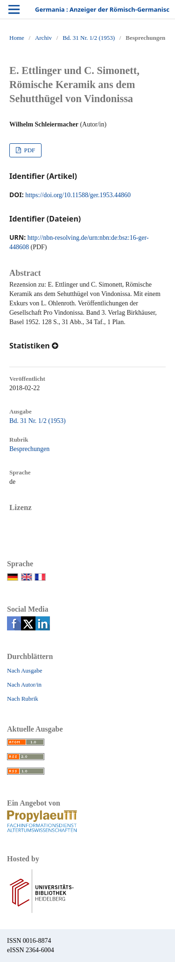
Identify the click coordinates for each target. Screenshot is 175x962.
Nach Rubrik (22, 698)
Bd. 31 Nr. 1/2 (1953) (89, 37)
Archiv (43, 37)
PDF (28, 150)
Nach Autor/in (24, 684)
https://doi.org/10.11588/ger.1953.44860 (78, 195)
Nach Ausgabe (24, 670)
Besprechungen (29, 448)
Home (16, 37)
